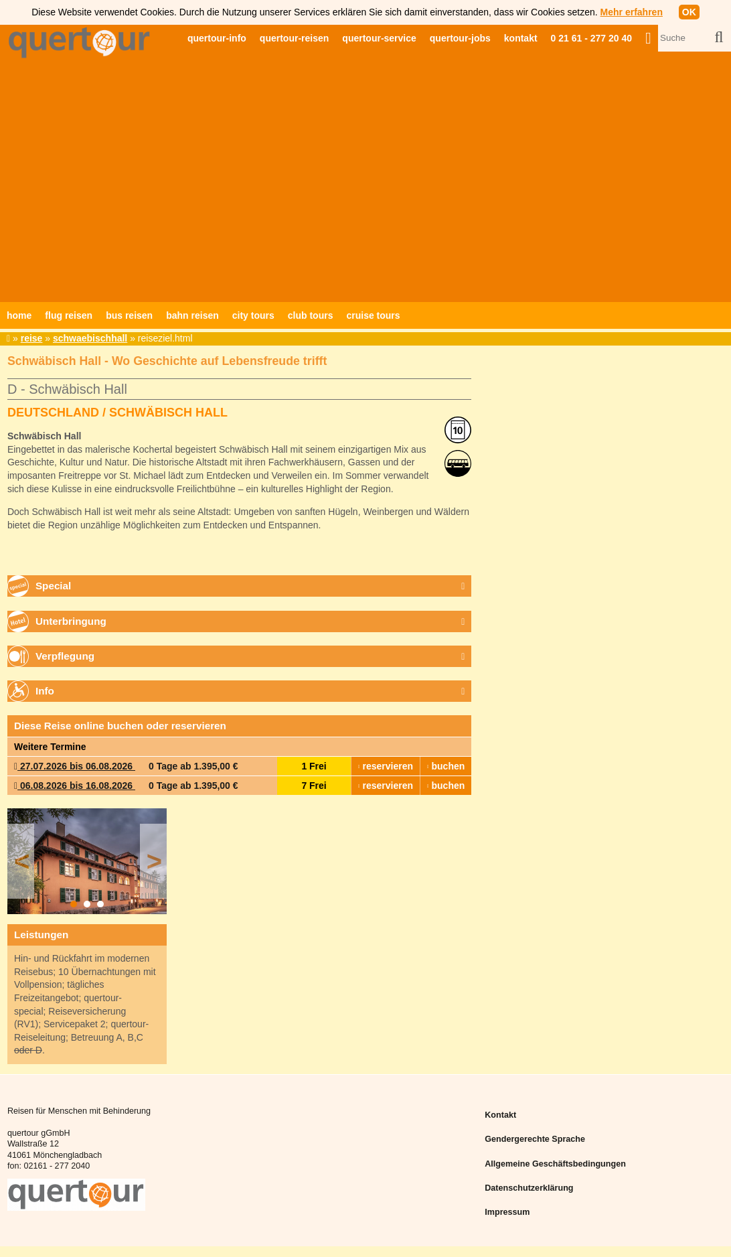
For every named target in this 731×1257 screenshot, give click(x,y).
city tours (253, 315)
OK (689, 12)
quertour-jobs (460, 38)
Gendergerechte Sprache (535, 1139)
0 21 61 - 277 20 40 (591, 38)
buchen (446, 766)
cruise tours (373, 315)
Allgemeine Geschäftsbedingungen (555, 1164)
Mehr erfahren (631, 12)
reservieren (385, 766)
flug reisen (68, 315)
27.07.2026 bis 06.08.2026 (74, 766)
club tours (310, 315)
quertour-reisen (294, 38)
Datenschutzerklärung (529, 1188)
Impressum (507, 1212)
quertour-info (216, 38)
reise (32, 338)
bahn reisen (192, 315)
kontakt (521, 38)
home (19, 315)
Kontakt (500, 1115)
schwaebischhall (90, 338)
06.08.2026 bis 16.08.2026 (74, 785)
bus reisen (129, 315)
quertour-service (379, 38)
